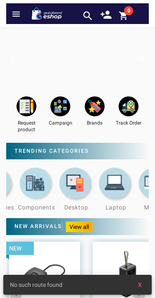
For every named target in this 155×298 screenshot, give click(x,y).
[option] (77, 59)
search (88, 16)
